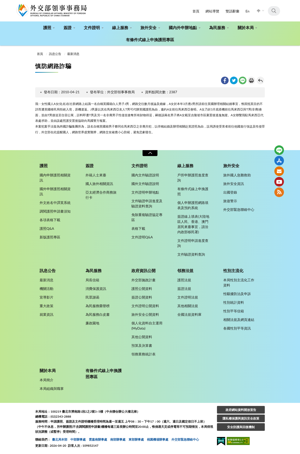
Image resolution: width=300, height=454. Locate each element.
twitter (234, 80)
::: (2, 3)
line (242, 80)
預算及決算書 (141, 345)
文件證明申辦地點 (145, 192)
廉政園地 (92, 323)
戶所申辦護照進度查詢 (192, 177)
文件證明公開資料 (145, 306)
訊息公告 (55, 54)
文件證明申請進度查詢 (192, 243)
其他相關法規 (187, 306)
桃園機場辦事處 (157, 439)
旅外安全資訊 (233, 184)
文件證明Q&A (142, 237)
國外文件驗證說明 (145, 184)
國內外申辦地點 (183, 27)
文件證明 (92, 27)
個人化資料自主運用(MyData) (146, 325)
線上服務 (120, 27)
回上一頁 (260, 80)
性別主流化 (233, 270)
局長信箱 (92, 280)
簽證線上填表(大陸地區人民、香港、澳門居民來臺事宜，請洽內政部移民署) (193, 224)
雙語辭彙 (232, 11)
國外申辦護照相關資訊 (55, 191)
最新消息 (73, 54)
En (247, 11)
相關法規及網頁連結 (238, 319)
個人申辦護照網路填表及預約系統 (192, 205)
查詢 (274, 11)
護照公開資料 (141, 288)
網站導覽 (212, 11)
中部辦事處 (78, 439)
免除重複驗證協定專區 (146, 217)
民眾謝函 (92, 297)
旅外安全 (148, 27)
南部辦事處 (118, 439)
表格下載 (138, 228)
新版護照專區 (50, 237)
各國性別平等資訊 (237, 328)
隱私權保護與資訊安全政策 (241, 418)
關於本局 (246, 27)
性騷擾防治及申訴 (237, 294)
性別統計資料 (233, 302)
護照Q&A (47, 228)
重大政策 (46, 306)
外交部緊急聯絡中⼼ (185, 439)
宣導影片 (46, 297)
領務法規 (185, 270)
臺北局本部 (59, 439)
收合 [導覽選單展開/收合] (150, 153)
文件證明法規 (187, 297)
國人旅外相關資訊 (99, 184)
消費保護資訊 (96, 288)
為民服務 (217, 27)
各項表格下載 (50, 220)
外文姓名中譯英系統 (55, 202)
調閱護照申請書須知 (55, 211)
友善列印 (251, 80)
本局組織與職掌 (52, 388)
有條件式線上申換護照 (192, 191)
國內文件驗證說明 (145, 175)
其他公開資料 (141, 337)
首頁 (195, 11)
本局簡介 (46, 380)
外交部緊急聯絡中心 (238, 209)
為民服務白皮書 (98, 314)
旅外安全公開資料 (145, 314)
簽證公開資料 (141, 297)
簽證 (68, 27)
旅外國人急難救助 (237, 175)
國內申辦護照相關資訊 (55, 177)
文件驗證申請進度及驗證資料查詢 (146, 203)
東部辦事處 (136, 439)
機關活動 (46, 288)
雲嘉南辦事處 (98, 439)
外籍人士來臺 (96, 175)
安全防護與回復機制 (241, 427)
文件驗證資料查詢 (191, 254)
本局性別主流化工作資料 (238, 282)
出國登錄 (230, 192)
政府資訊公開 (143, 270)
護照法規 (184, 280)
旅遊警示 (230, 201)
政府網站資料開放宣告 (241, 409)
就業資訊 (46, 314)
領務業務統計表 (143, 354)
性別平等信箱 (233, 311)
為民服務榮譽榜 (98, 306)
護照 (47, 27)
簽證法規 (184, 288)
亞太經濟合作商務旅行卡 (101, 195)
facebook (225, 80)
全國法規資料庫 (189, 314)
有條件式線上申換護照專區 (150, 39)
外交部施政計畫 (143, 280)
